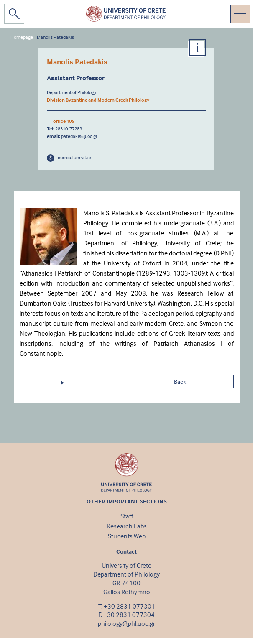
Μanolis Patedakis (55, 37)
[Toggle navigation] (240, 14)
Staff (126, 516)
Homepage (21, 37)
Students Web (127, 536)
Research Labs (127, 526)
